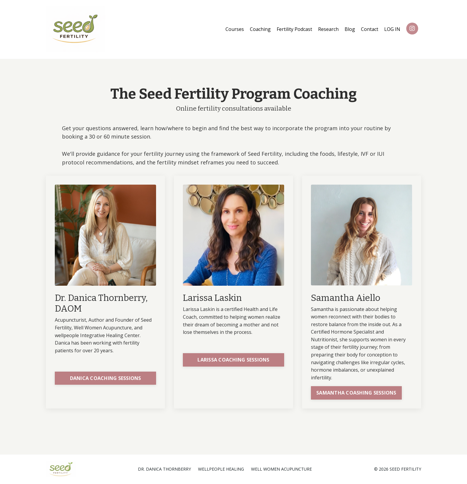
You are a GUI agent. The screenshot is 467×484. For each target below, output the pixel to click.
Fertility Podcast (294, 29)
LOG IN (392, 29)
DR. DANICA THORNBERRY (164, 469)
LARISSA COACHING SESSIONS (233, 359)
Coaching (260, 29)
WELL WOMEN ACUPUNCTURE (281, 469)
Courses (234, 29)
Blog (350, 29)
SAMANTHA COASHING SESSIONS (356, 392)
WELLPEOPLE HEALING (221, 469)
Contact (369, 29)
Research (328, 29)
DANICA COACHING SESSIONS (105, 378)
